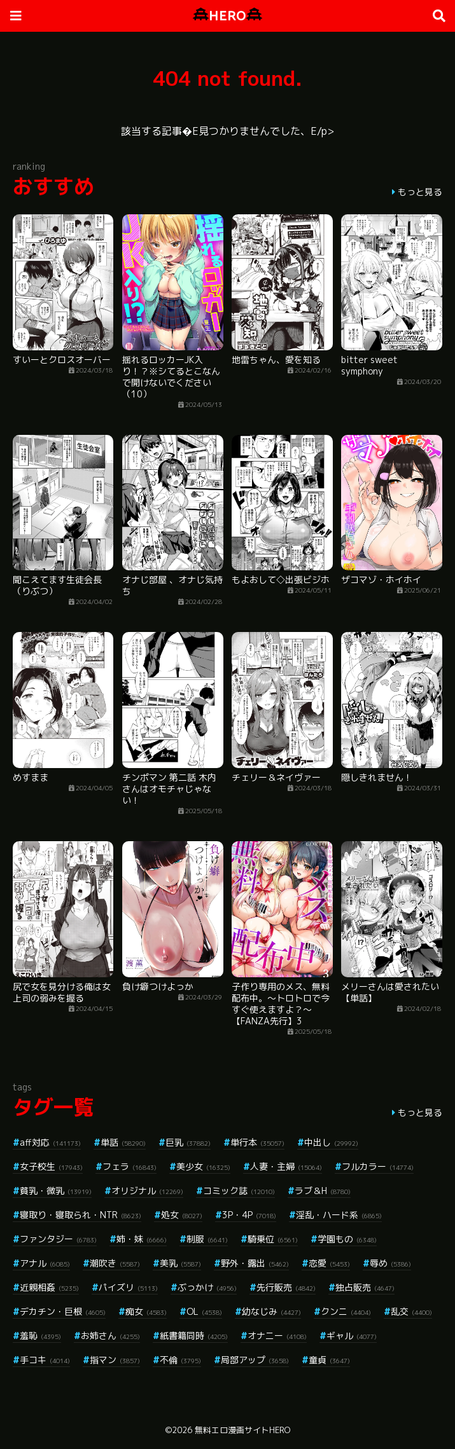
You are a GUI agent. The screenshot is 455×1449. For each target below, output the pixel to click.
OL (204, 1311)
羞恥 (40, 1335)
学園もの (347, 1239)
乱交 (411, 1311)
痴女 (146, 1311)
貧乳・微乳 (56, 1191)
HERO (227, 15)
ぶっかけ (207, 1287)
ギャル (351, 1335)
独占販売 (365, 1287)
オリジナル (147, 1191)
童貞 (329, 1360)
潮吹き (115, 1263)
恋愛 (329, 1263)
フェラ (129, 1166)
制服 (207, 1239)
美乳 (180, 1263)
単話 (123, 1142)
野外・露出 (255, 1263)
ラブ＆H (323, 1191)
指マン (115, 1360)
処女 (181, 1215)
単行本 (257, 1142)
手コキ (45, 1360)
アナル (45, 1263)
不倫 (180, 1360)
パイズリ (128, 1287)
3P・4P (249, 1215)
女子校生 (51, 1166)
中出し (331, 1142)
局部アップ (255, 1360)
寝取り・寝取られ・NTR (80, 1215)
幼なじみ (271, 1311)
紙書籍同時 (194, 1335)
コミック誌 (239, 1191)
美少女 (203, 1166)
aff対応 (50, 1142)
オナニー (277, 1335)
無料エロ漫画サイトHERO (242, 1430)
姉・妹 (141, 1239)
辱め (390, 1263)
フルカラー (378, 1166)
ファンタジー (58, 1239)
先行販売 (286, 1287)
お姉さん (110, 1335)
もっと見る (420, 192)
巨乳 (188, 1142)
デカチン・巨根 (63, 1311)
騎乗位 (273, 1239)
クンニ (346, 1311)
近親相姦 (49, 1287)
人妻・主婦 (286, 1166)
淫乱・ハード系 (339, 1215)
